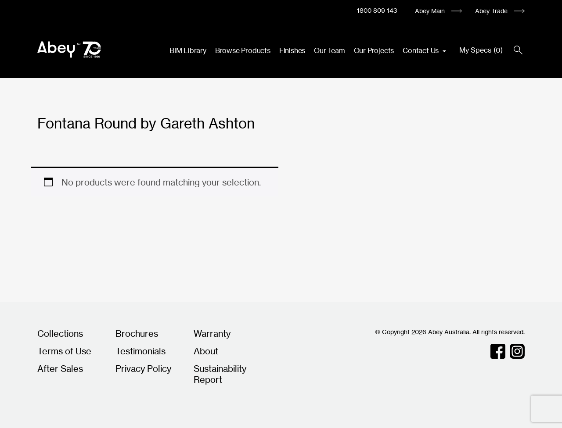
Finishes (292, 50)
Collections (60, 333)
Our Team (329, 50)
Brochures (136, 333)
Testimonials (140, 351)
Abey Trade (491, 10)
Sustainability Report (220, 374)
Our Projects (374, 50)
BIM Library (187, 50)
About (206, 351)
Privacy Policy (143, 368)
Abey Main (430, 10)
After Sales (60, 368)
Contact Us (421, 50)
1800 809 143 (377, 10)
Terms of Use (64, 351)
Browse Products (242, 50)
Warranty (212, 333)
